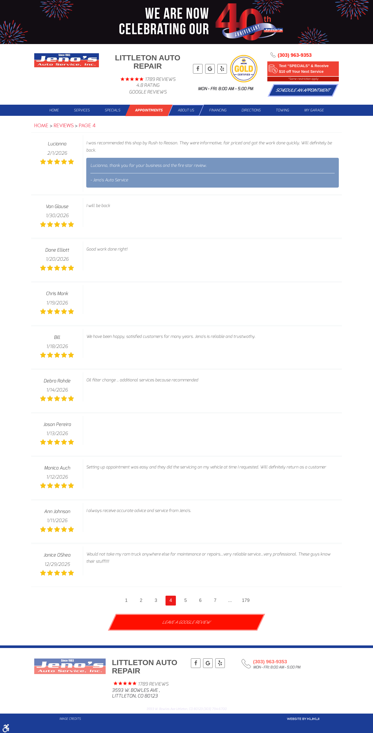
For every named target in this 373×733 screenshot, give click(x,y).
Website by (303, 719)
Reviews (64, 126)
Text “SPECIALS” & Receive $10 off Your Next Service (304, 69)
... (230, 600)
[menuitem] (54, 110)
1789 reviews (160, 79)
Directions (251, 110)
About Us (186, 110)
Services (82, 110)
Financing (217, 110)
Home (54, 110)
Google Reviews (148, 92)
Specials (112, 110)
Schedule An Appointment (303, 90)
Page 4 (87, 126)
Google (210, 69)
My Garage (314, 110)
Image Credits (70, 718)
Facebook (198, 69)
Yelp (222, 69)
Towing (282, 110)
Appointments (149, 110)
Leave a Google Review (186, 622)
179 (245, 600)
